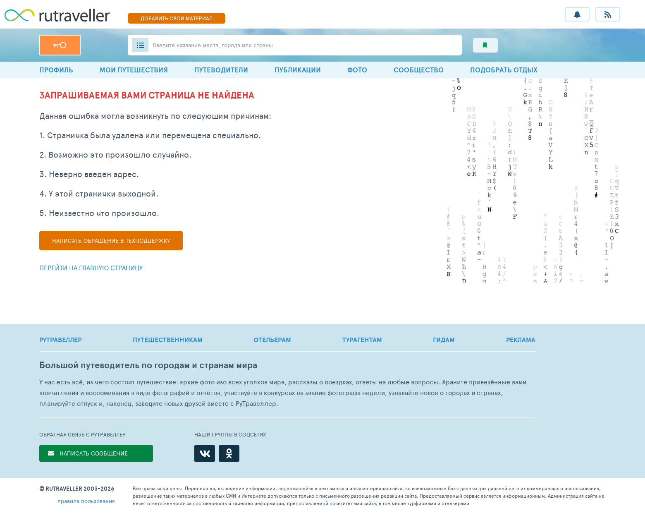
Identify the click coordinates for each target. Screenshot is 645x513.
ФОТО (357, 70)
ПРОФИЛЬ (56, 70)
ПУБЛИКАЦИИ (298, 70)
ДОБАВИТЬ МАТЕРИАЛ (177, 18)
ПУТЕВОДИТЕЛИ (221, 70)
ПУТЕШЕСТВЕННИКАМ (168, 339)
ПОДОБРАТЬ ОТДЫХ (504, 70)
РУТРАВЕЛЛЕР (60, 339)
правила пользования (86, 501)
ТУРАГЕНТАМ (362, 339)
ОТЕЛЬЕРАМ (272, 339)
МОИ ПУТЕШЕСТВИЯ (134, 70)
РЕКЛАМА (520, 339)
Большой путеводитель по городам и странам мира (148, 365)
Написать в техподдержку (111, 241)
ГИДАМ (444, 339)
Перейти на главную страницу (91, 267)
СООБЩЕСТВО (419, 70)
